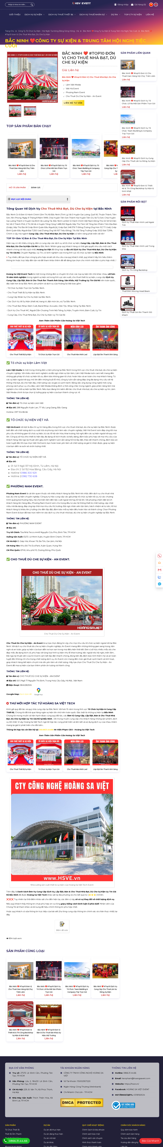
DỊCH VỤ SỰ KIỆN (34, 14)
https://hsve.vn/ (132, 1139)
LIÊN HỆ (150, 14)
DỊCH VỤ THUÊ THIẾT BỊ (61, 14)
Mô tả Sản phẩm (19, 188)
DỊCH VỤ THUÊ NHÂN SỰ (93, 14)
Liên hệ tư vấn (73, 103)
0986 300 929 (29, 528)
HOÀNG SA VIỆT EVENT (137, 1145)
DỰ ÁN (115, 14)
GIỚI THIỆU (15, 14)
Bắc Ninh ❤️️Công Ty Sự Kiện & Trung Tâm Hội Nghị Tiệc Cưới (110, 31)
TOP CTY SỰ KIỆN (133, 14)
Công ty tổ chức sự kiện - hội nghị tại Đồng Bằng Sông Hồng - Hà (48, 31)
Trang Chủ (9, 31)
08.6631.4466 (46, 785)
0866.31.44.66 (129, 1128)
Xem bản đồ (32, 747)
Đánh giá (42, 188)
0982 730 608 (29, 532)
